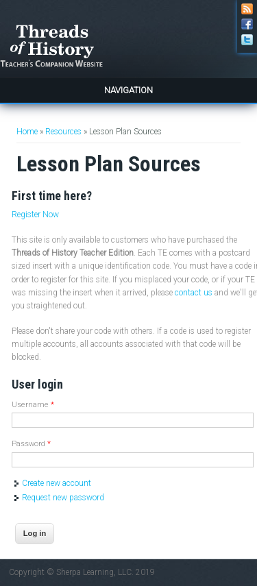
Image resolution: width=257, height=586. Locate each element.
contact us (193, 292)
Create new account (56, 483)
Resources (63, 131)
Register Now (35, 214)
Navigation (128, 90)
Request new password (63, 497)
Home (27, 131)
